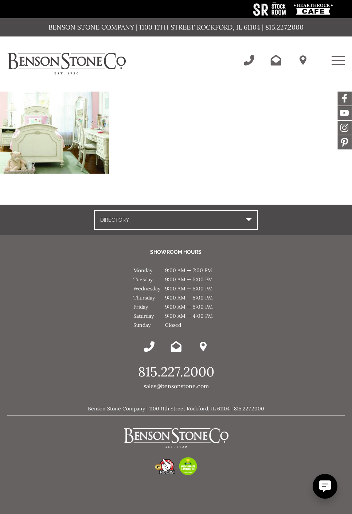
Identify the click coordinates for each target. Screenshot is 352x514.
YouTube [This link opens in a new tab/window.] (344, 113)
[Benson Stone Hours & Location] (302, 60)
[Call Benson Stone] (248, 60)
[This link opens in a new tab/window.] (270, 14)
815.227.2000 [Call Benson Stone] (176, 371)
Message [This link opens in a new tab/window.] (344, 142)
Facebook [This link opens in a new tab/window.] (344, 98)
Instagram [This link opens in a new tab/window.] (344, 127)
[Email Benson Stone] (275, 60)
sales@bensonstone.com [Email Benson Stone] (176, 386)
